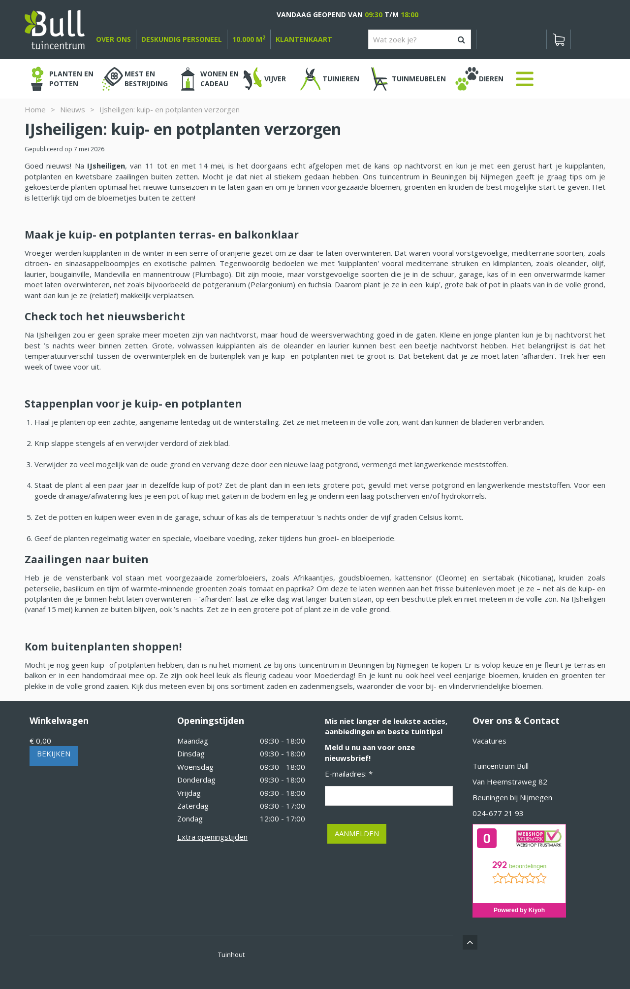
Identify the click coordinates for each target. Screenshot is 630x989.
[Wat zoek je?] (419, 39)
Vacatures (489, 741)
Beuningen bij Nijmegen (512, 797)
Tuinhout (231, 954)
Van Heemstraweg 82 (509, 781)
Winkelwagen (59, 720)
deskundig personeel (181, 39)
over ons (113, 39)
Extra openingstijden (212, 837)
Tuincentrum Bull (500, 766)
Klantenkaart (304, 39)
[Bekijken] (558, 39)
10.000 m (248, 39)
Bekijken (53, 753)
